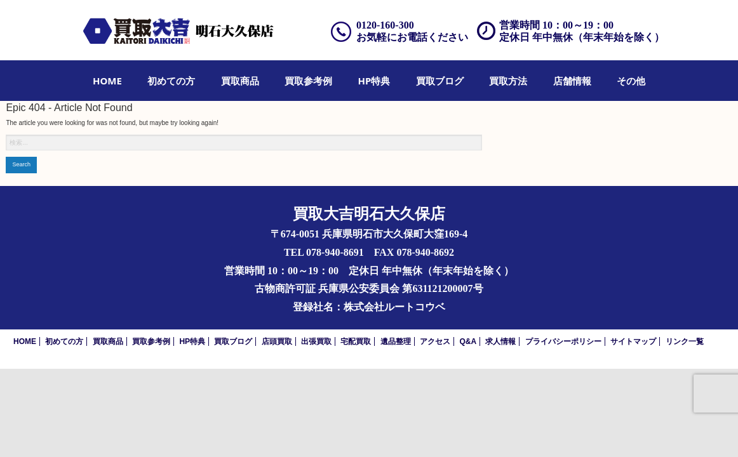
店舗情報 (572, 80)
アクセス (435, 341)
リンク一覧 (685, 341)
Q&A (467, 341)
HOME (107, 80)
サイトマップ (633, 341)
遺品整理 (395, 341)
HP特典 (374, 80)
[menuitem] (107, 81)
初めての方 (171, 80)
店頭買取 (277, 341)
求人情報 (500, 341)
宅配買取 (355, 341)
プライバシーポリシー (563, 341)
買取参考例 (308, 80)
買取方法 (508, 80)
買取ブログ (440, 80)
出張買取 (316, 341)
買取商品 (240, 80)
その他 (631, 80)
